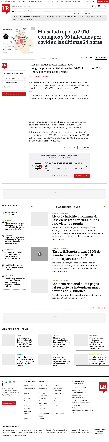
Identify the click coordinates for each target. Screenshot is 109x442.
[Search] (93, 6)
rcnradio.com (62, 432)
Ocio (55, 408)
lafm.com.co (86, 432)
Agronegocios (29, 385)
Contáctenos (76, 395)
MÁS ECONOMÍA (97, 308)
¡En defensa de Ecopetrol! (11, 213)
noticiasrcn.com (74, 432)
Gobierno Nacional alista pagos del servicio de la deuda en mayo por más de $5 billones (76, 287)
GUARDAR (101, 58)
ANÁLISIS (70, 11)
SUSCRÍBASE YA (82, 176)
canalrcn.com (51, 432)
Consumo (27, 393)
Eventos (56, 398)
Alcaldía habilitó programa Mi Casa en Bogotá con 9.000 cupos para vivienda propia (75, 220)
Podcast (27, 413)
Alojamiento (50, 17)
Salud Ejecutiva (59, 413)
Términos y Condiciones (80, 400)
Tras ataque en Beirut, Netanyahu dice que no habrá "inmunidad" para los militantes (24, 342)
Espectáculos (10, 275)
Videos (41, 418)
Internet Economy (95, 354)
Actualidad (93, 335)
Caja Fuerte (43, 388)
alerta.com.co (6, 435)
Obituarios (42, 408)
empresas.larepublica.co (42, 430)
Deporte (20, 354)
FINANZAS (18, 11)
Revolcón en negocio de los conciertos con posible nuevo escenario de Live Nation (15, 282)
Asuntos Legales (29, 388)
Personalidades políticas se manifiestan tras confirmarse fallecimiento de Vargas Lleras (96, 343)
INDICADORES (97, 11)
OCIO (40, 11)
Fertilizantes (18, 19)
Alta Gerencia (43, 385)
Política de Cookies (78, 408)
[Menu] (13, 10)
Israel (19, 335)
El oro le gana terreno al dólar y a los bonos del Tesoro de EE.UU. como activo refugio (61, 342)
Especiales (42, 398)
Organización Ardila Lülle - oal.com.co (99, 431)
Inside (56, 406)
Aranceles (28, 19)
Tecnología (9, 235)
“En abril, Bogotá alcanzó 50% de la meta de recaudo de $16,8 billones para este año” (76, 255)
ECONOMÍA (25, 11)
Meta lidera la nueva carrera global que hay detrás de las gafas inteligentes (98, 360)
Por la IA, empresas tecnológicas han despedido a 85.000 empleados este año (13, 255)
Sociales (27, 418)
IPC (43, 17)
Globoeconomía (59, 401)
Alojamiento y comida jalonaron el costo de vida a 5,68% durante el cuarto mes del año (15, 226)
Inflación (36, 17)
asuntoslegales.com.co (10, 430)
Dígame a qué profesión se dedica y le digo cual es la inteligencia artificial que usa (15, 241)
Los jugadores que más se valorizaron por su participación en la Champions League (25, 361)
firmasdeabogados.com (61, 430)
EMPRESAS (33, 11)
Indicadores (28, 406)
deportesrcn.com (19, 435)
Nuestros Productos (79, 392)
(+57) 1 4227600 (7, 396)
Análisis (56, 385)
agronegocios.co (26, 430)
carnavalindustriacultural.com (34, 432)
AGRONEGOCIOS (60, 11)
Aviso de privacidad (78, 397)
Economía (57, 393)
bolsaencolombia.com (80, 430)
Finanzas (27, 401)
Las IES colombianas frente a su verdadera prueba (14, 267)
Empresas (27, 398)
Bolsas (55, 354)
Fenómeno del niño (69, 17)
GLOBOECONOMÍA (48, 11)
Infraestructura (44, 406)
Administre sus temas (11, 94)
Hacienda (8, 220)
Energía (81, 17)
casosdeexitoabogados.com (12, 432)
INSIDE (104, 11)
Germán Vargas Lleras (93, 17)
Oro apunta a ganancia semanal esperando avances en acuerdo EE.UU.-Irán (61, 361)
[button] (32, 166)
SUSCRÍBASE (103, 2)
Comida (58, 17)
